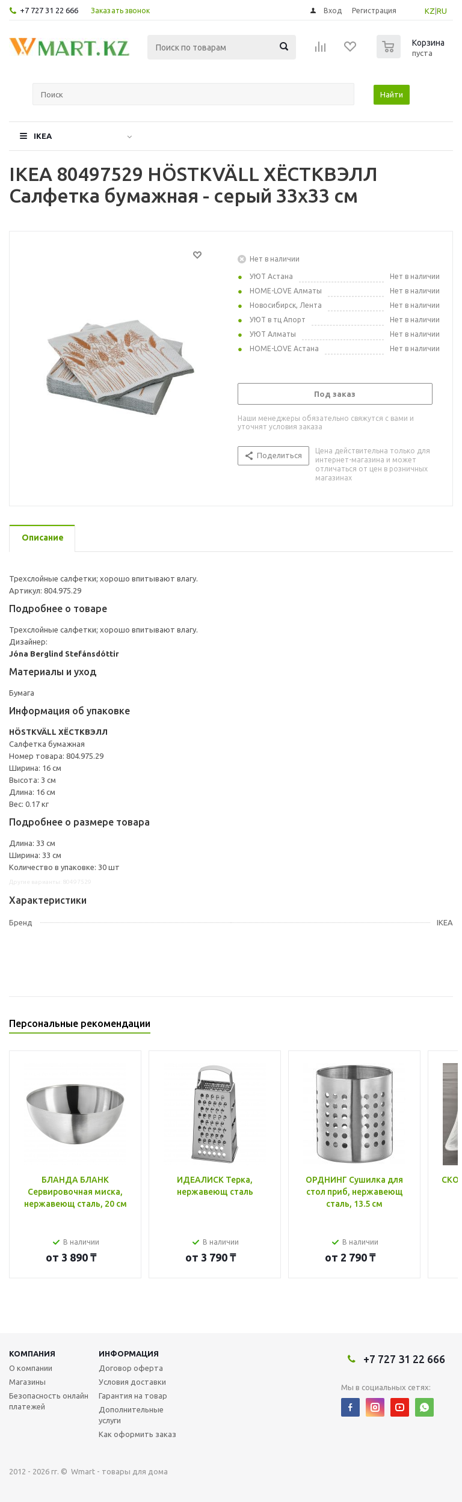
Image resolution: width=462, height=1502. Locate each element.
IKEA (43, 136)
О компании (30, 1368)
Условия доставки (132, 1382)
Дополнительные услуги (131, 1414)
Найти (391, 94)
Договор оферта (131, 1368)
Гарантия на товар (133, 1395)
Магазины (27, 1382)
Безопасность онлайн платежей (48, 1401)
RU (442, 11)
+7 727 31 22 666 (49, 10)
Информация (129, 1353)
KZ (430, 11)
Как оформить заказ (137, 1434)
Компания (32, 1353)
